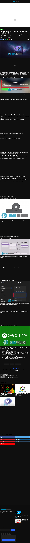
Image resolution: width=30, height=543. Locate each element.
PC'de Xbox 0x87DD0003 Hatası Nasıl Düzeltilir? (7, 369)
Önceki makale (12, 368)
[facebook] (1, 534)
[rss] (10, 534)
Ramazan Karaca (7, 374)
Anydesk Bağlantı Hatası (24, 519)
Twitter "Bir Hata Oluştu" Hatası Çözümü (24, 511)
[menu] (1, 1)
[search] (29, 1)
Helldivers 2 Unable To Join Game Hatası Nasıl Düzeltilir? (21, 370)
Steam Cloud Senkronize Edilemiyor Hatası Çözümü (24, 515)
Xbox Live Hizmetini (6, 181)
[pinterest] (5, 534)
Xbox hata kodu (12, 364)
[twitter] (3, 534)
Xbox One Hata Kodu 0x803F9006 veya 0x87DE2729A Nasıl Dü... (6, 394)
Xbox (4, 364)
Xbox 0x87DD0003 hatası (18, 364)
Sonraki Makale (17, 368)
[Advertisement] (15, 5)
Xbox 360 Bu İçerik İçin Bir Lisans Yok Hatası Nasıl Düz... (21, 394)
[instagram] (8, 534)
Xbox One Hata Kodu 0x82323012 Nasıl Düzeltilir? (6, 407)
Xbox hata (8, 364)
